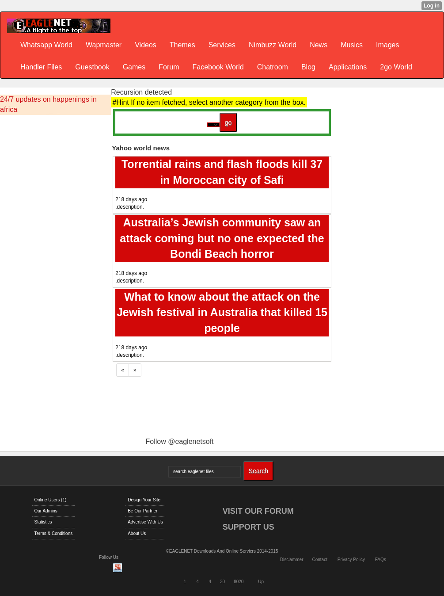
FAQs (380, 559)
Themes (182, 45)
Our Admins (45, 510)
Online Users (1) (50, 499)
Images (387, 45)
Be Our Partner (142, 510)
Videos (145, 45)
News (318, 45)
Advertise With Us (145, 522)
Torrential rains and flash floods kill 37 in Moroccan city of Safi (222, 172)
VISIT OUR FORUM (258, 511)
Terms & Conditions (53, 533)
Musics (352, 45)
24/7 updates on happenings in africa (48, 104)
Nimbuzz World (272, 45)
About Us (137, 533)
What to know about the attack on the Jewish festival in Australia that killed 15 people (222, 312)
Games (134, 67)
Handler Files (41, 67)
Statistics (43, 522)
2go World (396, 67)
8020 (238, 581)
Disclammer (292, 559)
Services (222, 45)
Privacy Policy (351, 559)
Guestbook (92, 67)
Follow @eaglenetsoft (179, 441)
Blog (308, 67)
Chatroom (272, 67)
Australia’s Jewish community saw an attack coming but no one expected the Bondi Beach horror (222, 238)
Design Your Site (144, 499)
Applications (348, 67)
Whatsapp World (46, 45)
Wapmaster (103, 45)
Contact (319, 559)
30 (222, 581)
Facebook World (217, 67)
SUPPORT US (248, 527)
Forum (169, 67)
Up (261, 581)
